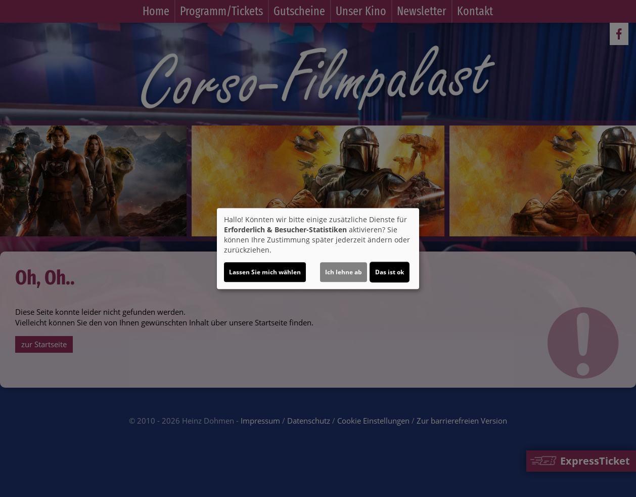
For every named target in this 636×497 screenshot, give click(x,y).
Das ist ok (389, 272)
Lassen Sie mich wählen (265, 272)
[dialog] (318, 248)
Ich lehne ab (343, 272)
